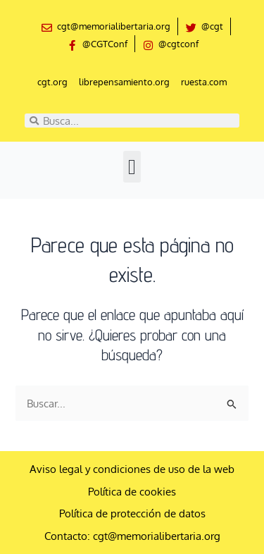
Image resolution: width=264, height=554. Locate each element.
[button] (132, 167)
